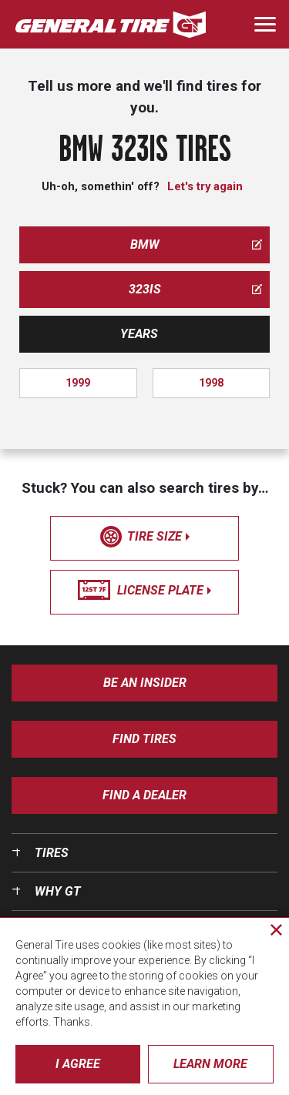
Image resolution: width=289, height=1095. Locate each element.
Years (139, 333)
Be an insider (145, 682)
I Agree (77, 1063)
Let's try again (205, 186)
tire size (145, 537)
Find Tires (144, 739)
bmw (196, 244)
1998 (211, 383)
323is (196, 289)
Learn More (210, 1063)
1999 (78, 383)
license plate (144, 590)
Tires (52, 853)
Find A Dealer (144, 795)
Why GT (58, 891)
